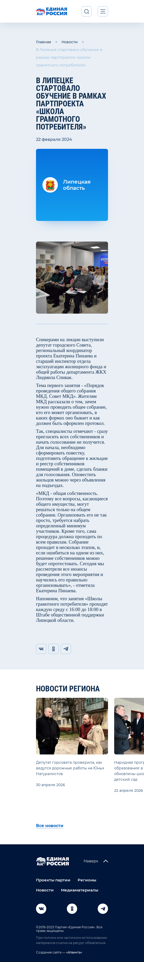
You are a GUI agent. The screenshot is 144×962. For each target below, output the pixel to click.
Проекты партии (53, 880)
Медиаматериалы (79, 890)
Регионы (87, 880)
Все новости (49, 825)
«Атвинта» (73, 952)
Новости (69, 42)
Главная (43, 42)
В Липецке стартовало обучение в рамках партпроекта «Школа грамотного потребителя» (69, 57)
